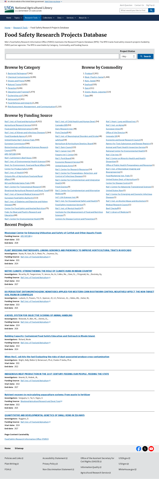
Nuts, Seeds (90, 80)
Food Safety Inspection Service (69, 204)
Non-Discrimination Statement (57, 469)
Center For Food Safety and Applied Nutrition (25, 208)
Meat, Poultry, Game (94, 77)
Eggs (87, 95)
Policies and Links (13, 458)
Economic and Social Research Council (123, 140)
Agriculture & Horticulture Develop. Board (74, 143)
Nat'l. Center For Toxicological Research (23, 186)
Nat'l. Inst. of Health (14, 172)
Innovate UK (111, 136)
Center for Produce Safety (16, 168)
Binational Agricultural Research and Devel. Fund (26, 190)
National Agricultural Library (33, 8)
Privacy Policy (49, 463)
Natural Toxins (14, 84)
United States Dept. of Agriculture (121, 179)
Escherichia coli (15, 95)
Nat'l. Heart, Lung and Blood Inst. (121, 121)
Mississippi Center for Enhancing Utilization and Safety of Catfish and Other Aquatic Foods (53, 232)
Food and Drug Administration (18, 128)
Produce (88, 73)
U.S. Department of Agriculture (28, 11)
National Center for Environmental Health (125, 151)
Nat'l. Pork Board (63, 158)
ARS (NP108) (10, 154)
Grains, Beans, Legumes (95, 91)
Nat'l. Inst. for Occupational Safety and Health (76, 201)
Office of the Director (115, 132)
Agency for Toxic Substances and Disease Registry (128, 143)
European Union (113, 128)
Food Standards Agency (15, 136)
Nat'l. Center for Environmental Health (22, 219)
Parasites (12, 88)
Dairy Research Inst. (64, 128)
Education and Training (18, 91)
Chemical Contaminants (19, 77)
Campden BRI (61, 125)
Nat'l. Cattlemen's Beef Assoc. (18, 157)
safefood (59, 140)
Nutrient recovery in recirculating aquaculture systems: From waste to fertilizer (47, 394)
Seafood (88, 84)
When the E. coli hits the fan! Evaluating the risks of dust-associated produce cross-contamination (57, 356)
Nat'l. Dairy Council (63, 147)
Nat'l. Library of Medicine (117, 212)
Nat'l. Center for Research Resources (71, 169)
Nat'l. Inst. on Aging (115, 125)
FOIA (7, 469)
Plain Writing (11, 463)
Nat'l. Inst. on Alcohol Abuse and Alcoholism (126, 201)
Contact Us (139, 5)
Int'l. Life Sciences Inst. (65, 197)
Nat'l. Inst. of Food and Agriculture (20, 121)
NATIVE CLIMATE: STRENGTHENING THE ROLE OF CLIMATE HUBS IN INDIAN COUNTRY (48, 270)
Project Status (127, 51)
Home (8, 448)
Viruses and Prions (16, 80)
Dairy (87, 88)
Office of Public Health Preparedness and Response (129, 165)
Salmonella (13, 99)
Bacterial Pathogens (17, 73)
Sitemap (19, 448)
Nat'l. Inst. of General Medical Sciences (22, 194)
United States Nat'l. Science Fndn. (20, 140)
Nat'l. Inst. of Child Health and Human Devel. (75, 121)
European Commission (15, 143)
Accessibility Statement (54, 458)
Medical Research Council (117, 204)
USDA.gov (123, 458)
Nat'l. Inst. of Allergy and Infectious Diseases (25, 132)
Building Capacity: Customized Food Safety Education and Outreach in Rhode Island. (50, 335)
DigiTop (149, 5)
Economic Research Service (67, 162)
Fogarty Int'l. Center (64, 154)
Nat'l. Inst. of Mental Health (68, 208)
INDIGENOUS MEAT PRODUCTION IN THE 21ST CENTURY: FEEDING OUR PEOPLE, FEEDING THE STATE (57, 373)
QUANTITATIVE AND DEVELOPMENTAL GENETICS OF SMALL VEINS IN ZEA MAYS (45, 415)
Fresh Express (61, 186)
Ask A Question (126, 5)
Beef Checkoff (112, 208)
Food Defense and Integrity (20, 103)
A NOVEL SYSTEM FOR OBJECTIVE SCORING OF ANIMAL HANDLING (38, 315)
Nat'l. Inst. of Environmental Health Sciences (25, 161)
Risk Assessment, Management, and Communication (31, 106)
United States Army (64, 165)
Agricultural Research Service (18, 125)
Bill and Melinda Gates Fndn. (17, 183)
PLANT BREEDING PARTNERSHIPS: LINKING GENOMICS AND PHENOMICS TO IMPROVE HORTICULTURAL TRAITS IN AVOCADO (68, 250)
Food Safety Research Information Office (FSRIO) (27, 439)
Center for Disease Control (118, 183)
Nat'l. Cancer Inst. (63, 151)
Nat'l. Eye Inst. (112, 154)
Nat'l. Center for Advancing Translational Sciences (128, 186)
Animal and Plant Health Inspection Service (125, 147)
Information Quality (90, 467)
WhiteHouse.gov (126, 469)
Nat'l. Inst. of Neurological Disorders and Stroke (76, 136)
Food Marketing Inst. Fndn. (118, 175)
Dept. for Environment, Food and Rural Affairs (25, 165)
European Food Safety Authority (19, 197)
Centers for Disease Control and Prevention (75, 219)
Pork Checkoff (61, 132)
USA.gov (123, 463)
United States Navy (114, 190)
